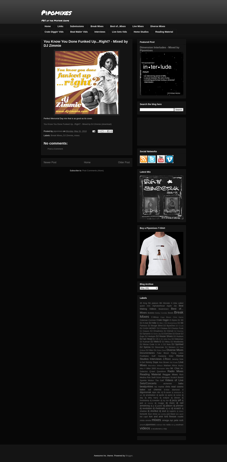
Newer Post (50, 162)
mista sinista (145, 420)
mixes (77, 135)
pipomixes (151, 424)
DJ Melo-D (156, 341)
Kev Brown (164, 362)
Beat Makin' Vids (79, 32)
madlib (180, 417)
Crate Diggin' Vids (54, 32)
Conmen (152, 320)
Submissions (77, 26)
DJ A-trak (144, 323)
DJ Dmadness (156, 331)
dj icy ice (164, 400)
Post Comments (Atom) (93, 170)
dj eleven (175, 398)
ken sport (179, 414)
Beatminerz (164, 309)
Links (60, 26)
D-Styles (173, 320)
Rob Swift (151, 377)
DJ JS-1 (156, 339)
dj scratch (176, 408)
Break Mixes (97, 26)
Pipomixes (56, 12)
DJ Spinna (145, 347)
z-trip (164, 429)
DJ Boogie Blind (155, 326)
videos (145, 428)
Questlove (161, 371)
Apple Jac (172, 306)
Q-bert (152, 371)
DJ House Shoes (164, 336)
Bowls (170, 313)
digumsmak (145, 392)
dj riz (168, 408)
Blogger (128, 455)
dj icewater (155, 400)
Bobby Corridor (161, 313)
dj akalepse (176, 392)
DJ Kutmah (145, 342)
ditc (158, 392)
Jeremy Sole (177, 359)
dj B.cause (166, 392)
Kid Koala (174, 362)
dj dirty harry (151, 398)
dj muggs (159, 403)
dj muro (170, 403)
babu (180, 383)
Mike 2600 (151, 368)
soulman (179, 425)
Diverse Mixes (157, 26)
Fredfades (144, 356)
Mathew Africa (170, 365)
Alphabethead (158, 306)
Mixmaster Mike (163, 368)
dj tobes (180, 411)
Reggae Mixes (170, 374)
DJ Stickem (170, 347)
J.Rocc (167, 358)
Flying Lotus (177, 353)
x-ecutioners (156, 429)
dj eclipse (164, 398)
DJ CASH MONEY (148, 328)
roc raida (167, 425)
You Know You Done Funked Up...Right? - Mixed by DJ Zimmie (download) (78, 124)
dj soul (162, 411)
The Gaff (159, 380)
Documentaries (147, 353)
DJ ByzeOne (169, 326)
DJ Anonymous (171, 323)
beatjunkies (146, 386)
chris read (170, 386)
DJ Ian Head (146, 339)
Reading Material (164, 32)
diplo (154, 392)
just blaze (171, 414)
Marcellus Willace (155, 365)
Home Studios (141, 32)
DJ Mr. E (159, 344)
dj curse (177, 395)
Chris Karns (178, 317)
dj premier (178, 405)
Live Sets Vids (119, 32)
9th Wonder (164, 303)
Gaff (153, 356)
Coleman (144, 320)
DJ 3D (180, 320)
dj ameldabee (149, 395)
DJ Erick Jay (156, 334)
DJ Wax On (151, 350)
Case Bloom (165, 317)
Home (48, 26)
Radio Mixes (175, 371)
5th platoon (153, 303)
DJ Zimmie (68, 135)
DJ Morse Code (147, 344)
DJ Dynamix (145, 334)
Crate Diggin (163, 320)
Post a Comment (55, 149)
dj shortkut (153, 411)
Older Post (124, 162)
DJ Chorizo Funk (175, 328)
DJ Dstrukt (168, 331)
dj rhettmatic (159, 408)
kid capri (144, 417)
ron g (173, 425)
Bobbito (151, 313)
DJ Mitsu (166, 342)
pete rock (178, 420)
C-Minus (155, 317)
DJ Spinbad (177, 344)
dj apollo (160, 395)
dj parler (158, 406)
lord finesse (170, 416)
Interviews (99, 32)
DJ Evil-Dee (166, 334)
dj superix (171, 411)
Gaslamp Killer (166, 356)
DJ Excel (176, 334)
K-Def (142, 362)
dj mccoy (149, 403)
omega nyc (167, 420)
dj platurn (167, 405)
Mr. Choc (175, 368)
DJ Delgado (144, 331)
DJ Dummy (178, 331)
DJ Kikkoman (177, 339)
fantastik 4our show (148, 414)
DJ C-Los (179, 326)
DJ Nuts (167, 344)
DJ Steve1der (157, 347)
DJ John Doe (166, 339)
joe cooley (162, 414)
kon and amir (156, 416)
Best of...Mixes (118, 26)
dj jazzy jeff (175, 400)
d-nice (166, 390)
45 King (143, 303)
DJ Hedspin (150, 336)
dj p (152, 406)
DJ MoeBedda (177, 342)
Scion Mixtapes (163, 377)
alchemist (167, 384)
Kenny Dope (152, 362)
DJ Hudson (178, 336)
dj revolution (146, 408)
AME (148, 306)
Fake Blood (163, 353)
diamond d (177, 390)
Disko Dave (161, 350)
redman (159, 425)
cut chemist (154, 389)
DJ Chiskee (162, 328)
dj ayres (169, 395)
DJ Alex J (160, 323)
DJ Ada (152, 323)
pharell (142, 425)
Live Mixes (138, 26)
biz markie (159, 387)
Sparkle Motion (147, 380)
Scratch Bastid (176, 377)
